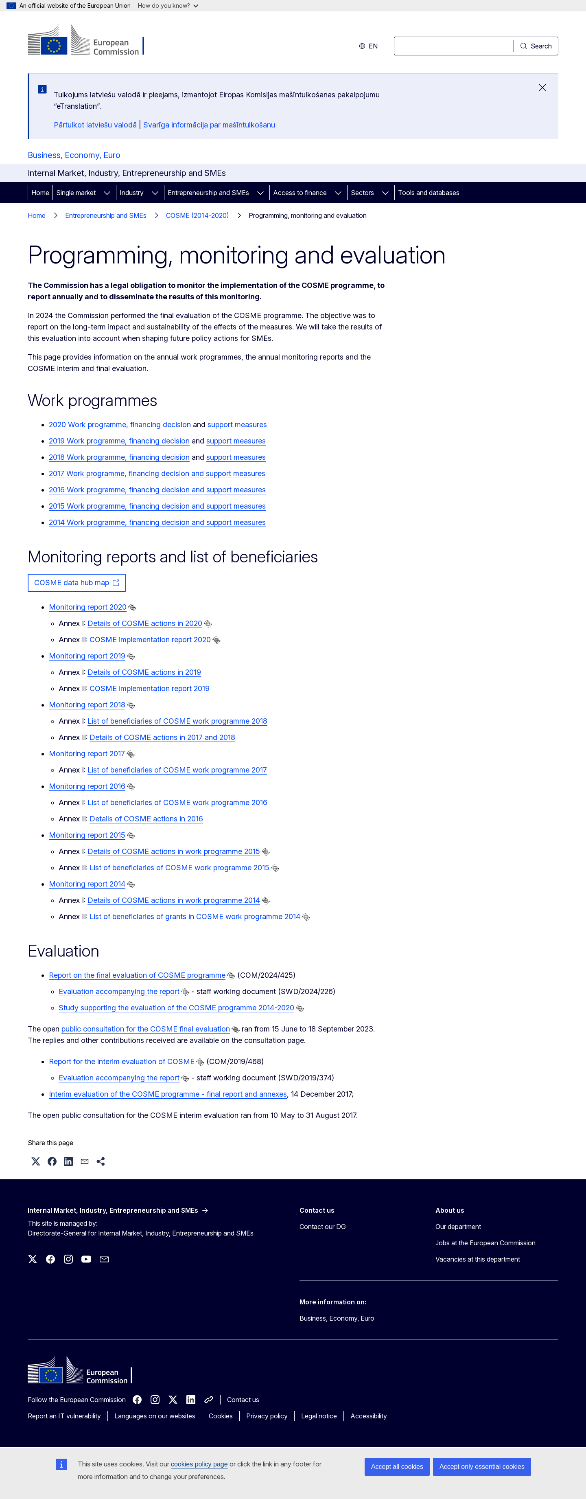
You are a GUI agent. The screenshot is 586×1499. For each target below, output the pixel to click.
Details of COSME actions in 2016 (146, 818)
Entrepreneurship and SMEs (208, 193)
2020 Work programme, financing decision (120, 424)
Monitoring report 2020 (88, 607)
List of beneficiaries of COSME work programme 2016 (177, 802)
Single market (76, 193)
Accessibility (368, 1416)
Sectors (362, 193)
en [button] (368, 46)
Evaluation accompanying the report (119, 991)
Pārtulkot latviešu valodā (95, 125)
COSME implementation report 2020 (150, 639)
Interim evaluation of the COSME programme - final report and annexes (168, 1094)
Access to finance (300, 193)
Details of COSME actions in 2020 (144, 623)
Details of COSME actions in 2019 (144, 672)
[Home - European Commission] (93, 40)
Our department (458, 1226)
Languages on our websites (154, 1416)
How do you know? (168, 5)
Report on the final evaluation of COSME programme (137, 975)
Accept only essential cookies (482, 1466)
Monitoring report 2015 (87, 835)
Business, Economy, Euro (74, 155)
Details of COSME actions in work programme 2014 (173, 900)
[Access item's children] (107, 192)
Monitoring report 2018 (87, 704)
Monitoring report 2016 (87, 786)
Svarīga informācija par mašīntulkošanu (209, 125)
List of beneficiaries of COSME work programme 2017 (177, 770)
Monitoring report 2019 (87, 656)
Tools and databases (428, 193)
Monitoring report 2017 (87, 753)
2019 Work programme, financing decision (119, 441)
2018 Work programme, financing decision (119, 457)
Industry (132, 193)
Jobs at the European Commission (485, 1243)
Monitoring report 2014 (87, 884)
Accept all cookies (397, 1466)
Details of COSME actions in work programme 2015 (173, 851)
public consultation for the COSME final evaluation (145, 1029)
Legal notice (319, 1416)
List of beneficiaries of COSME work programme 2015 (179, 867)
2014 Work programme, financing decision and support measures (157, 522)
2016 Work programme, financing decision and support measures (157, 489)
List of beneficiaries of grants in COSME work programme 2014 (195, 916)
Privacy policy (267, 1416)
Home (40, 193)
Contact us (243, 1400)
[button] (35, 1161)
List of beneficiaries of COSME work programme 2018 (177, 721)
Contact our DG (323, 1226)
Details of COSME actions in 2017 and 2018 (162, 737)
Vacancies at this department (477, 1259)
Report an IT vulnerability (64, 1416)
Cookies (221, 1416)
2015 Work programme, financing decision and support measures (157, 506)
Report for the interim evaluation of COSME (122, 1061)
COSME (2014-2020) (197, 215)
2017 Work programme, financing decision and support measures (157, 473)
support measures (237, 424)
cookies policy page (199, 1464)
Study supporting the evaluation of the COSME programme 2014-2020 (176, 1007)
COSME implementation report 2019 (150, 688)
